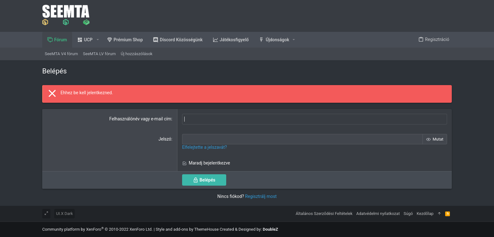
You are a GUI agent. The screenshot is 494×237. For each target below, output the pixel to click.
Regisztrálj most (261, 196)
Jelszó (164, 138)
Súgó (408, 213)
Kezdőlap (425, 213)
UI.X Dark (64, 213)
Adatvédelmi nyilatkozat (378, 213)
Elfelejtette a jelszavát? (204, 147)
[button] (87, 40)
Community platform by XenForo (97, 229)
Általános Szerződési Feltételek (324, 213)
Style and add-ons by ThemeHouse (187, 229)
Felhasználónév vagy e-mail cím (140, 118)
